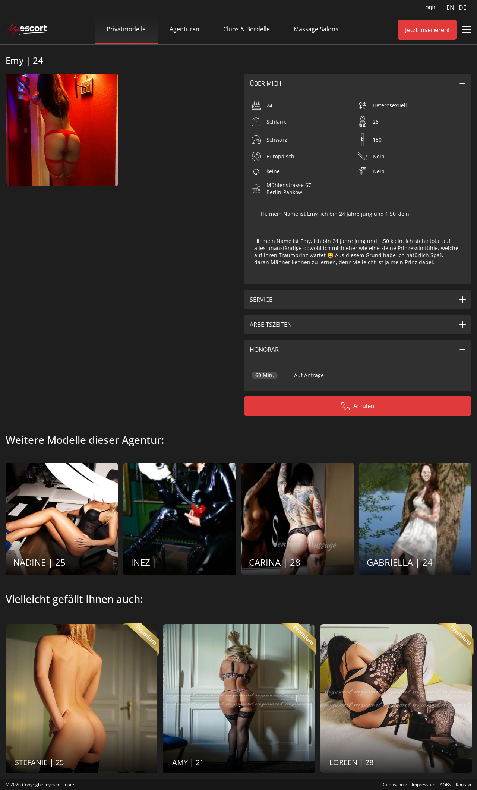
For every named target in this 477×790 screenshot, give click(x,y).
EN (451, 7)
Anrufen (357, 406)
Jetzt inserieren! (427, 30)
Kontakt (463, 784)
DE (463, 7)
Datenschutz (394, 784)
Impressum (423, 784)
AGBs (445, 784)
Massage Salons (316, 29)
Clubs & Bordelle (246, 29)
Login (429, 7)
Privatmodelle (126, 29)
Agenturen (184, 29)
